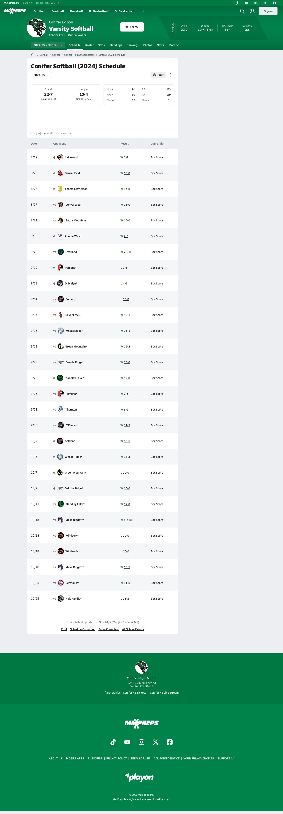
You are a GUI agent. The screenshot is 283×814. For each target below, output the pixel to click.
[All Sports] (143, 11)
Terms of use (140, 758)
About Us (55, 758)
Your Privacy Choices (199, 758)
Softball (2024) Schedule (112, 54)
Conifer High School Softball (79, 54)
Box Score (157, 157)
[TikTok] (237, 3)
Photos (147, 45)
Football (57, 11)
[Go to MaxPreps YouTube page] (127, 742)
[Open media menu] (252, 11)
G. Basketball (124, 11)
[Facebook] (274, 3)
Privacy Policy (116, 758)
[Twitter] (265, 3)
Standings (115, 45)
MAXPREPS (12, 2)
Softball (40, 11)
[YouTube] (246, 3)
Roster (89, 45)
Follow (132, 27)
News (160, 45)
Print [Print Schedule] (158, 75)
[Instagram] (256, 3)
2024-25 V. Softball (47, 45)
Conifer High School (141, 670)
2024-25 (41, 75)
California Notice (167, 758)
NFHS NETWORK (48, 2)
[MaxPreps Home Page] (32, 55)
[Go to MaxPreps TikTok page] (113, 742)
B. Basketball (99, 11)
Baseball (76, 11)
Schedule (75, 45)
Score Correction (108, 629)
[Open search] (242, 11)
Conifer (56, 54)
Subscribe (95, 758)
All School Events (133, 629)
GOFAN (28, 2)
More (173, 45)
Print (64, 629)
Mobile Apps (75, 758)
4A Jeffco (86, 98)
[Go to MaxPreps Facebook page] (170, 742)
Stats (101, 45)
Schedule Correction (82, 629)
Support (226, 758)
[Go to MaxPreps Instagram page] (141, 742)
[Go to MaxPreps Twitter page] (156, 742)
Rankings (133, 45)
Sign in (268, 11)
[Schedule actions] (171, 75)
